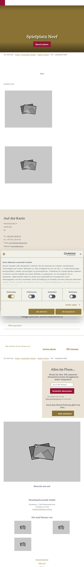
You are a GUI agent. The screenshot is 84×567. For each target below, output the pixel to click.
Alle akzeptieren (68, 312)
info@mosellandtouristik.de (42, 509)
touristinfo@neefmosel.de (18, 243)
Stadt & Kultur (43, 54)
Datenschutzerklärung (53, 399)
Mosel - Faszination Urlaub (25, 54)
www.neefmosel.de (17, 246)
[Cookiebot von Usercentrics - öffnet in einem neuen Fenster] (66, 254)
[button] (2, 2)
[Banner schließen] (80, 254)
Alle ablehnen (41, 312)
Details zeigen (71, 305)
